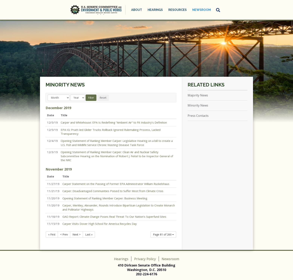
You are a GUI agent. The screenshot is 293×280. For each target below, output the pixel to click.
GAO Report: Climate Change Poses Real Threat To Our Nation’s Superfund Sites (114, 216)
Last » (88, 234)
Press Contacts (198, 116)
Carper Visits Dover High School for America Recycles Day (99, 224)
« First (51, 234)
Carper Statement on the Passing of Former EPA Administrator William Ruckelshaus (115, 184)
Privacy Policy (145, 259)
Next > (77, 234)
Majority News (198, 95)
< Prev (64, 234)
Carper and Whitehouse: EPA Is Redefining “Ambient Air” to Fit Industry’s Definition (114, 122)
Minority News (65, 85)
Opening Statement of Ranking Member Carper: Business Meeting (104, 198)
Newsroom (201, 10)
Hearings (155, 10)
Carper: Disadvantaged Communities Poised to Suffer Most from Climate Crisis (112, 191)
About (136, 10)
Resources (177, 10)
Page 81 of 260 (163, 234)
